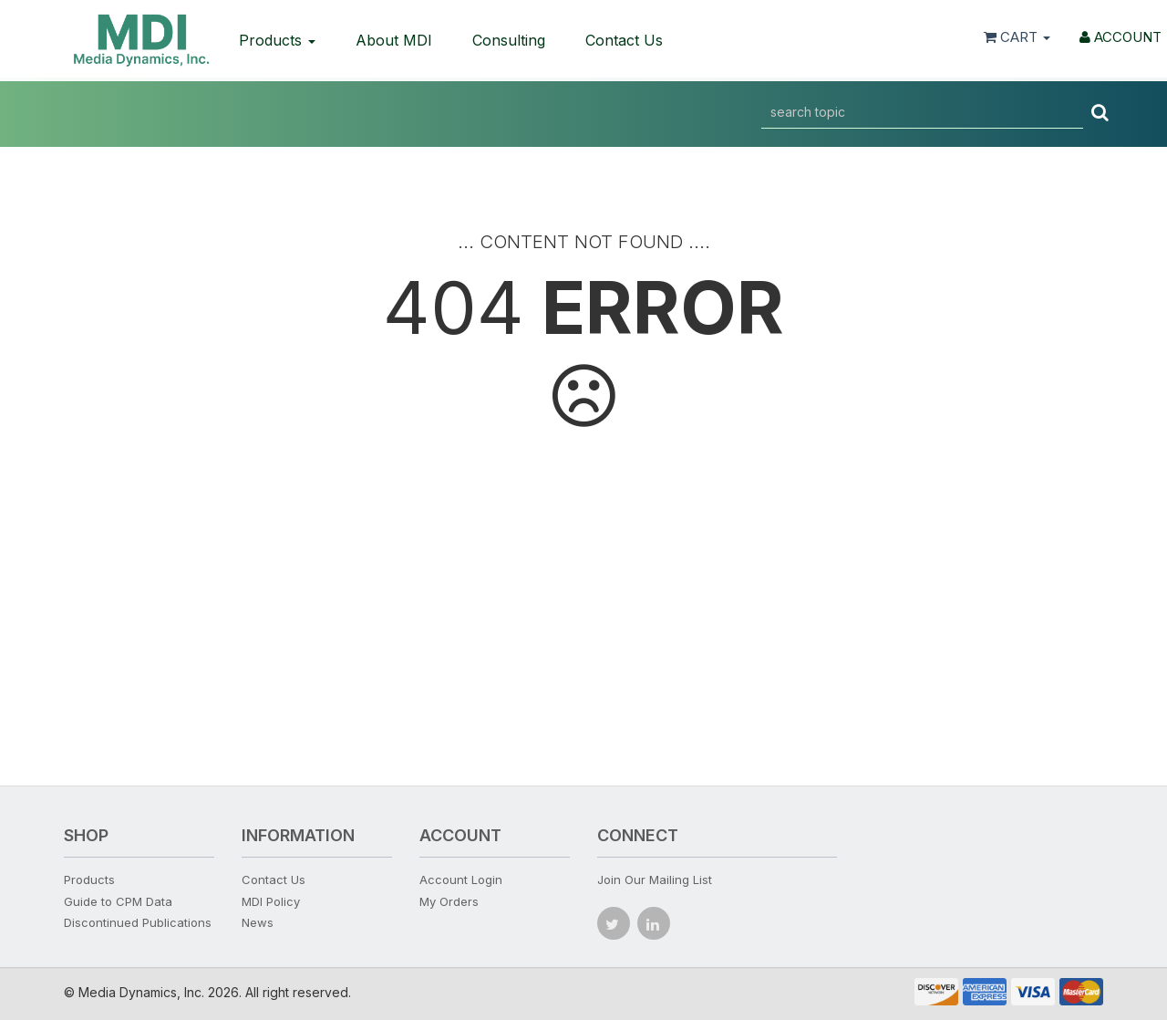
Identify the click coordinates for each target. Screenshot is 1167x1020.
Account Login (460, 879)
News (258, 922)
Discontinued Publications (138, 922)
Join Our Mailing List (654, 879)
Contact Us (624, 40)
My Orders (449, 901)
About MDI (394, 40)
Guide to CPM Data (118, 901)
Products (277, 40)
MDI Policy (271, 901)
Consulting (508, 40)
